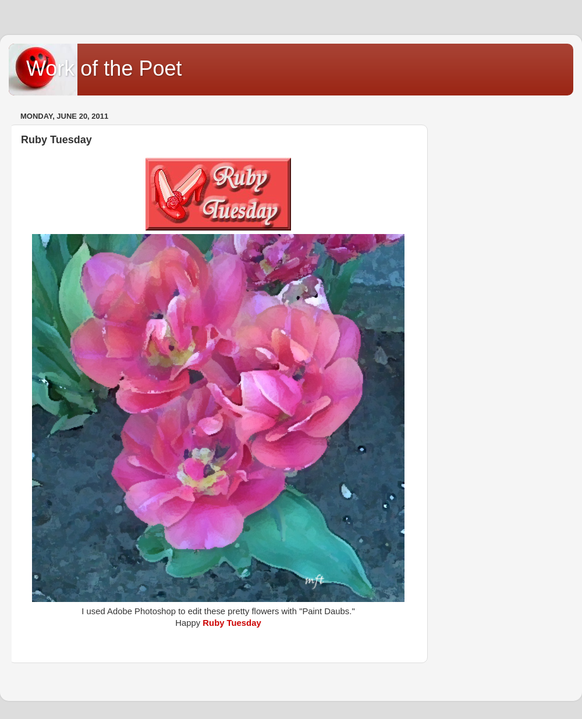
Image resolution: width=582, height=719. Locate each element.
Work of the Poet (104, 68)
